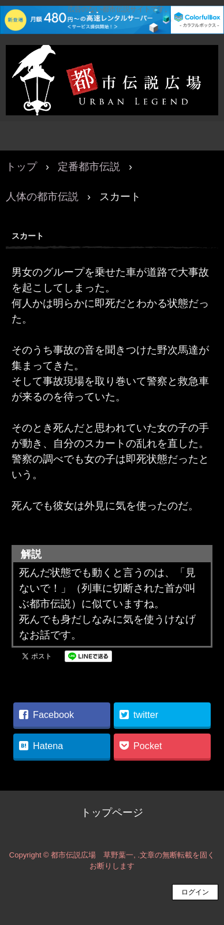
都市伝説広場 (112, 57)
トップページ (112, 812)
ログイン (195, 892)
